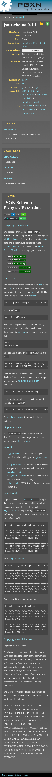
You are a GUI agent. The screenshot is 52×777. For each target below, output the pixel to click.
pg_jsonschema (13, 453)
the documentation (15, 417)
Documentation (22, 225)
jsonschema (27, 106)
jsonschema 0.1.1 (26, 16)
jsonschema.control (30, 102)
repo (29, 87)
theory (6, 16)
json (24, 109)
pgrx (26, 113)
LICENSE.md (28, 94)
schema (31, 109)
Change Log (9, 225)
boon (44, 239)
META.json (42, 94)
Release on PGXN (22, 775)
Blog (3, 775)
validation (39, 106)
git (23, 87)
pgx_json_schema (15, 465)
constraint (42, 109)
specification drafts (12, 246)
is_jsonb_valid (13, 483)
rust (32, 113)
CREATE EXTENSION (28, 381)
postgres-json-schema (16, 476)
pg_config (22, 332)
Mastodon (10, 775)
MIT (24, 83)
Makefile (28, 98)
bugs (36, 87)
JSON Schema (11, 239)
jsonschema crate (14, 472)
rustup (33, 296)
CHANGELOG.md (30, 91)
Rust (40, 285)
